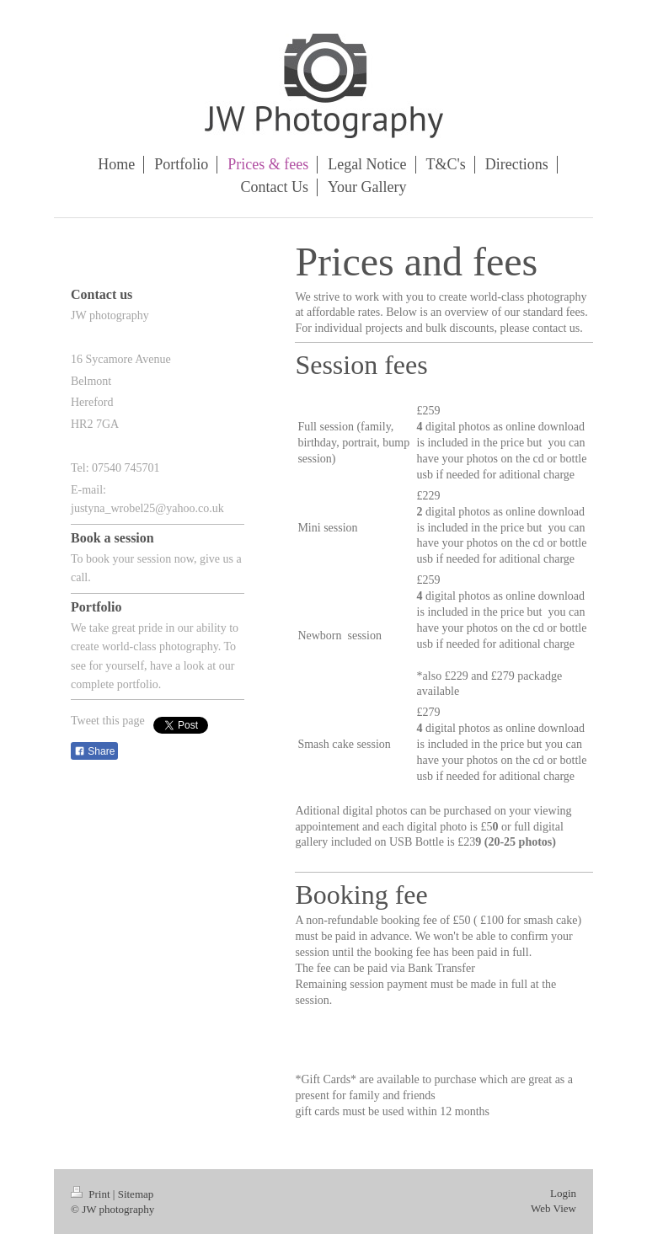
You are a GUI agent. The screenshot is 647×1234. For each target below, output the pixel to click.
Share (94, 751)
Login (563, 1193)
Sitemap (136, 1194)
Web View (553, 1208)
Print (92, 1194)
